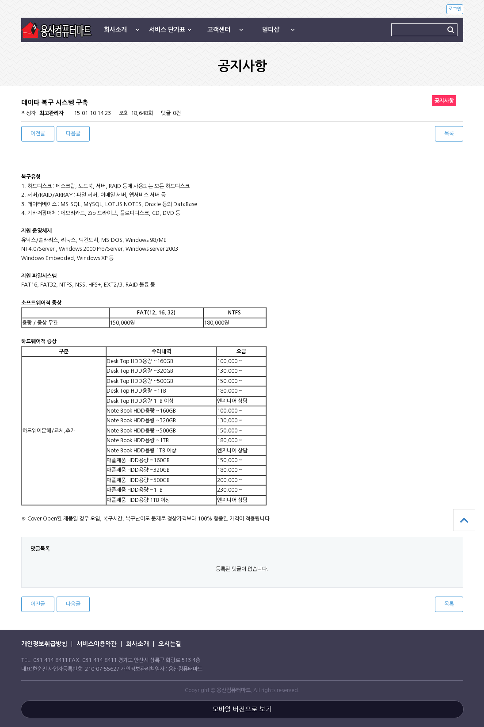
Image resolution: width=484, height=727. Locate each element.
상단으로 (464, 520)
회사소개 (115, 30)
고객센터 (218, 30)
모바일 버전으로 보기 (242, 709)
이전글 (37, 133)
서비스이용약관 (96, 644)
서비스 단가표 (167, 30)
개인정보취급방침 (44, 644)
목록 (449, 133)
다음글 (73, 133)
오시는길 (169, 644)
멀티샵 (270, 30)
